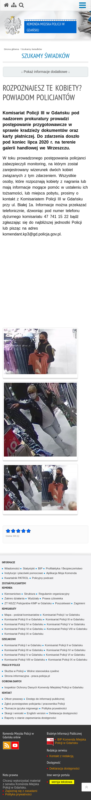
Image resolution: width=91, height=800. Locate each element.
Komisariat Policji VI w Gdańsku (23, 628)
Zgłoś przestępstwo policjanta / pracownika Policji (34, 703)
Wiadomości (11, 568)
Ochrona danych (11, 681)
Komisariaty (9, 608)
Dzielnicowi (9, 639)
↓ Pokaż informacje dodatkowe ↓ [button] (45, 72)
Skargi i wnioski (13, 713)
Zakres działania (14, 598)
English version (36, 713)
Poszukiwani (62, 603)
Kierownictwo (12, 593)
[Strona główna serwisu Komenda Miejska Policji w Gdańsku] (6, 5)
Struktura (29, 593)
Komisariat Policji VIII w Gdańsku (67, 628)
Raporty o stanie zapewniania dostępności (30, 717)
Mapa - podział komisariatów (21, 614)
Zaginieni (79, 603)
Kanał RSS (7, 745)
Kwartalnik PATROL (16, 577)
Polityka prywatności (54, 708)
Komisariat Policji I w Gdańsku (61, 614)
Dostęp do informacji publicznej (45, 698)
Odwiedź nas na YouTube (15, 745)
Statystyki (29, 568)
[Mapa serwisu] (14, 5)
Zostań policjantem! (14, 583)
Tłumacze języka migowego (21, 708)
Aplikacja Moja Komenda (61, 573)
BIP (40, 568)
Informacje (8, 562)
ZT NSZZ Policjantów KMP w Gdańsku (28, 603)
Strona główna (11, 49)
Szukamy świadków (31, 49)
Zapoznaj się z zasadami (21, 791)
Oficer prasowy (13, 698)
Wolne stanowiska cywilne (43, 671)
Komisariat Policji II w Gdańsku (23, 619)
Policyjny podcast (42, 577)
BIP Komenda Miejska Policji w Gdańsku (70, 741)
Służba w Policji (14, 671)
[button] (82, 5)
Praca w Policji (11, 665)
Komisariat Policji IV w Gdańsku (23, 624)
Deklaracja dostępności (63, 713)
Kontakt (7, 692)
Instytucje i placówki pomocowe (23, 573)
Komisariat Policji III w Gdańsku (65, 619)
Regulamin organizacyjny (54, 593)
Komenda (7, 587)
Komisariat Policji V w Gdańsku (66, 624)
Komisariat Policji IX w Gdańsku (23, 633)
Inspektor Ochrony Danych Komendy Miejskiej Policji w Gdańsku (43, 687)
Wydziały (33, 598)
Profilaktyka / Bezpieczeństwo (64, 568)
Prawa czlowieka (52, 598)
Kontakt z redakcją (61, 756)
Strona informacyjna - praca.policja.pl (27, 675)
